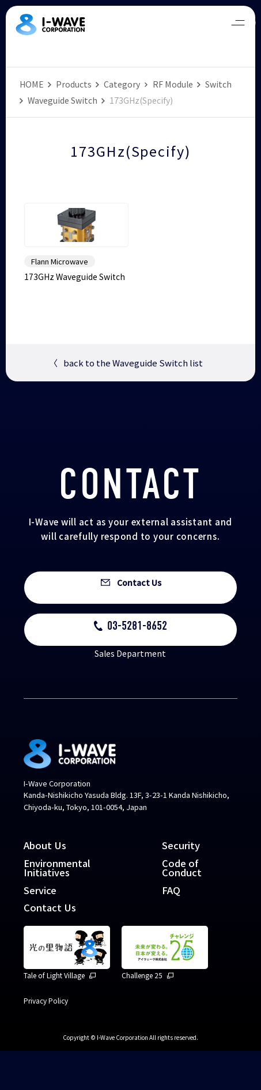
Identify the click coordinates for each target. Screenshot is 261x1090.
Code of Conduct (182, 906)
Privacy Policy (46, 1039)
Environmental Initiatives (57, 906)
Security (181, 884)
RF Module (173, 84)
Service (40, 929)
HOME (32, 84)
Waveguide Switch (62, 100)
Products (74, 84)
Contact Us (50, 946)
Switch (218, 84)
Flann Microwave (59, 300)
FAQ (171, 929)
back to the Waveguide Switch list (126, 402)
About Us (45, 884)
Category (122, 84)
